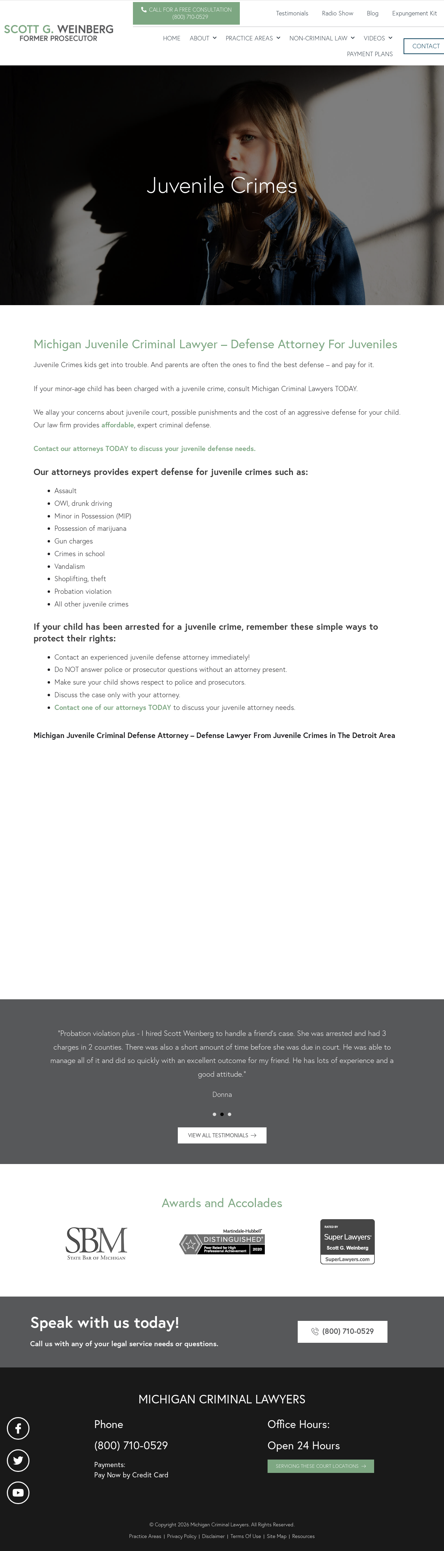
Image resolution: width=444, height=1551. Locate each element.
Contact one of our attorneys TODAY (112, 707)
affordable (117, 424)
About (203, 38)
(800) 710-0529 (131, 1445)
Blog (373, 13)
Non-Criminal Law (322, 38)
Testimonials (292, 13)
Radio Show (337, 13)
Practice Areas (253, 38)
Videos (378, 38)
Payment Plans (370, 54)
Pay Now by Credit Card (131, 1475)
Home (172, 38)
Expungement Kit (414, 13)
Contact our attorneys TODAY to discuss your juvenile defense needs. (145, 448)
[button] (214, 1114)
